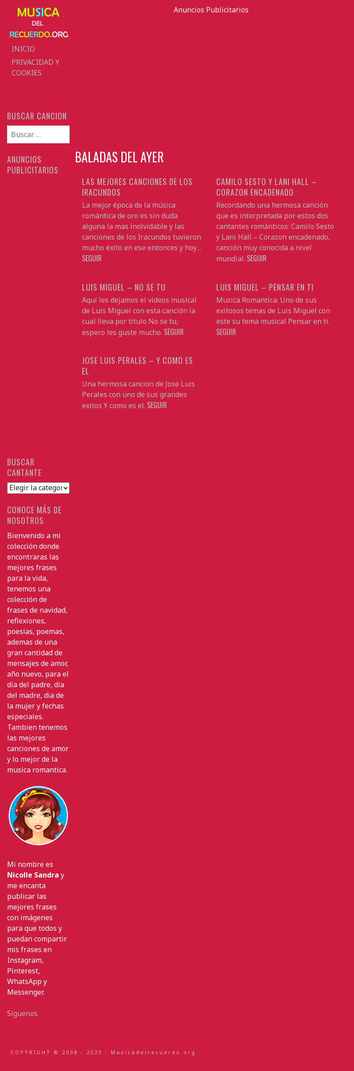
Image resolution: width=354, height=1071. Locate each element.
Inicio (23, 49)
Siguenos (22, 1013)
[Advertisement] (211, 77)
